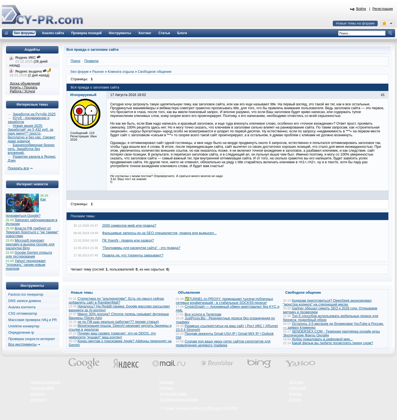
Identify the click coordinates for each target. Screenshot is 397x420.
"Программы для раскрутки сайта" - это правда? (141, 248)
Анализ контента (22, 307)
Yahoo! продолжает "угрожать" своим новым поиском (26, 265)
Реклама (167, 382)
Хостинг (295, 400)
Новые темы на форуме (355, 23)
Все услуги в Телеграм (203, 314)
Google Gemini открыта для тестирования (29, 254)
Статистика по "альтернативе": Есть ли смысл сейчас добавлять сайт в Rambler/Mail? (116, 300)
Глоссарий (297, 388)
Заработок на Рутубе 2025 (34, 114)
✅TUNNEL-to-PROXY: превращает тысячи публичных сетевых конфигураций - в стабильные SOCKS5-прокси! (224, 301)
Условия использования (179, 400)
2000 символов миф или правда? (129, 226)
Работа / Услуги (22, 91)
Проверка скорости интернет (31, 339)
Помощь (166, 388)
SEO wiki (296, 382)
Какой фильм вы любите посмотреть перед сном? (332, 343)
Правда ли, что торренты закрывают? (132, 255)
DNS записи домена (24, 301)
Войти (361, 9)
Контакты (37, 394)
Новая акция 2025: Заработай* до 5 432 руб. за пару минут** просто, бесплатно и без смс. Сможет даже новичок (31, 133)
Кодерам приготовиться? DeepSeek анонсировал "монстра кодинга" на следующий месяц (327, 302)
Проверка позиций (45, 382)
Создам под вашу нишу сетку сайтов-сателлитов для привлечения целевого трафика (223, 343)
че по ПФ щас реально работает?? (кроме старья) (118, 322)
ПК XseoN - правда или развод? (128, 240)
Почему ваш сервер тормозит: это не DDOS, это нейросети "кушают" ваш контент (112, 335)
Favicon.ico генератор (25, 294)
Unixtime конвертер (23, 326)
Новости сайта (42, 388)
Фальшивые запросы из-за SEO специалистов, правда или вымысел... (159, 233)
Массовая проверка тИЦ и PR (32, 320)
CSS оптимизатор (22, 313)
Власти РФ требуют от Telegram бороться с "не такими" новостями (32, 232)
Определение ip (21, 333)
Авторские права (173, 394)
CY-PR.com (211, 408)
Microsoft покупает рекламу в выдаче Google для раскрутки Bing (30, 244)
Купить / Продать (23, 87)
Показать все (18, 168)
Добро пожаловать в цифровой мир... (322, 339)
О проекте (38, 400)
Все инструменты (22, 344)
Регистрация (382, 9)
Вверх (363, 400)
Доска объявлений (25, 83)
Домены (295, 394)
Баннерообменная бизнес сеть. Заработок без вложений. (31, 149)
